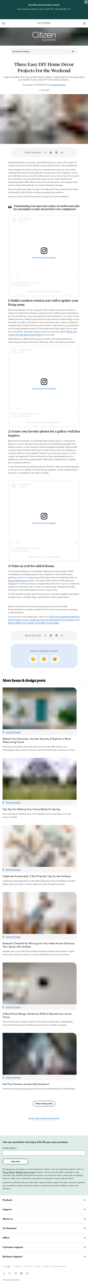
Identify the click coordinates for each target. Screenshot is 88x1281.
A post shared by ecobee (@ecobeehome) (44, 292)
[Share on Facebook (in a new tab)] (51, 152)
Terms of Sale (37, 1266)
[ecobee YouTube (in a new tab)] (26, 1273)
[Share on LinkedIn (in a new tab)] (56, 152)
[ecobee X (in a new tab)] (10, 1273)
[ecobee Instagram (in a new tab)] (15, 1273)
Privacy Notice (18, 1266)
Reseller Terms (27, 1266)
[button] (44, 1200)
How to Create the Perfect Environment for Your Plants (47, 620)
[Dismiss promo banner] (86, 2)
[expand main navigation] (3, 23)
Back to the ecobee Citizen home (44, 1118)
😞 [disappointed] (33, 659)
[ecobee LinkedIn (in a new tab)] (21, 1273)
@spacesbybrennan (17, 580)
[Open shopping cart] (84, 23)
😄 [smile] (55, 659)
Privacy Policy (8, 1172)
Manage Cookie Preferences (59, 1266)
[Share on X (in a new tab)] (46, 152)
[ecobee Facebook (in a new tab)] (5, 1273)
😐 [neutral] (44, 659)
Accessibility (46, 1266)
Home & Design (57, 85)
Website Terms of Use (25, 1172)
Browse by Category (44, 51)
